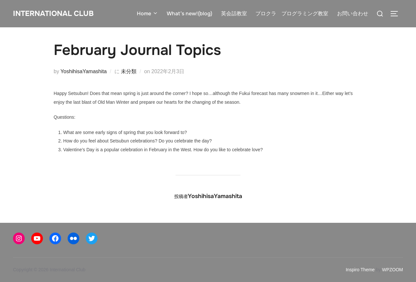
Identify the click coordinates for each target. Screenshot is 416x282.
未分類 (128, 71)
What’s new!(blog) (190, 13)
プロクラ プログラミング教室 (291, 13)
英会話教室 (234, 13)
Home (148, 13)
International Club (58, 13)
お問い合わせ (352, 13)
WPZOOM (392, 269)
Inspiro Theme (360, 269)
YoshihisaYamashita (83, 71)
